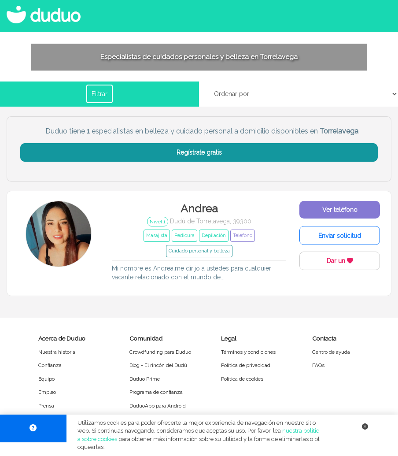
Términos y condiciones (248, 352)
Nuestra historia (56, 352)
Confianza (50, 365)
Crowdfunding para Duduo (160, 352)
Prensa (46, 406)
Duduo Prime (144, 379)
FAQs (318, 365)
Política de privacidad (245, 365)
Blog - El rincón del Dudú (158, 365)
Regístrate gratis (199, 152)
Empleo (47, 392)
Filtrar (99, 93)
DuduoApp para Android (157, 406)
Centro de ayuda (331, 352)
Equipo (46, 379)
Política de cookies (242, 379)
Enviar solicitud (339, 235)
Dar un (340, 260)
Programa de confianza (156, 392)
